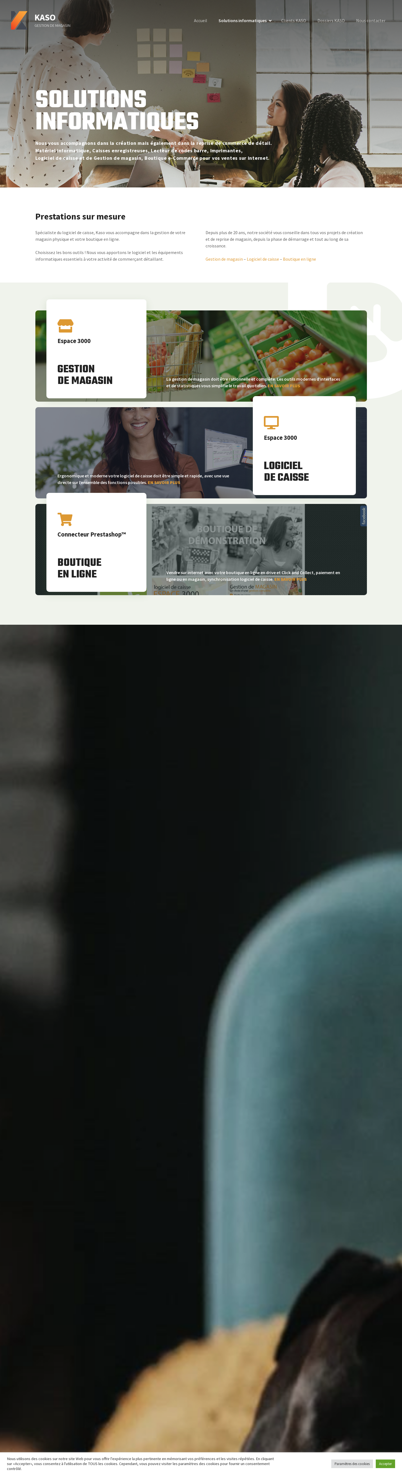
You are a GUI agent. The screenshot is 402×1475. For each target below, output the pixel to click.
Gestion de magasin (224, 259)
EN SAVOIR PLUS (284, 385)
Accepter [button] (385, 1463)
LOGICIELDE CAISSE (286, 472)
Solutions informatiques (243, 20)
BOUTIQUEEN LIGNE (79, 569)
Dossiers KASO (331, 20)
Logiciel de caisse (263, 259)
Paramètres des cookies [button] (352, 1463)
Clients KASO (293, 20)
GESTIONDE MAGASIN (85, 375)
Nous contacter (370, 20)
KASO (45, 17)
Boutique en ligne (299, 259)
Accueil (200, 20)
